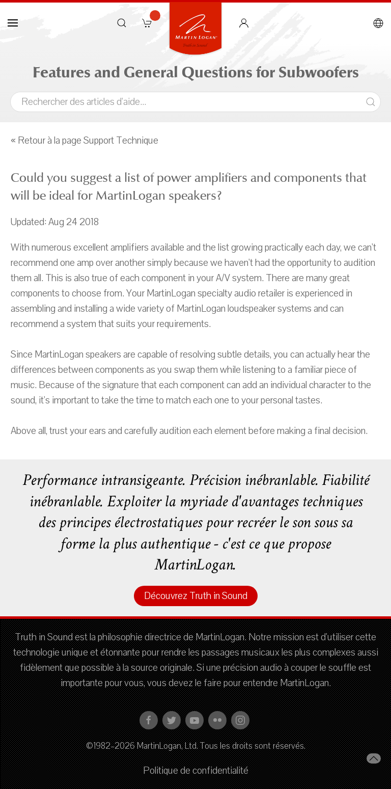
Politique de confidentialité (195, 770)
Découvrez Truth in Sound (195, 596)
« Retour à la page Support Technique (84, 140)
